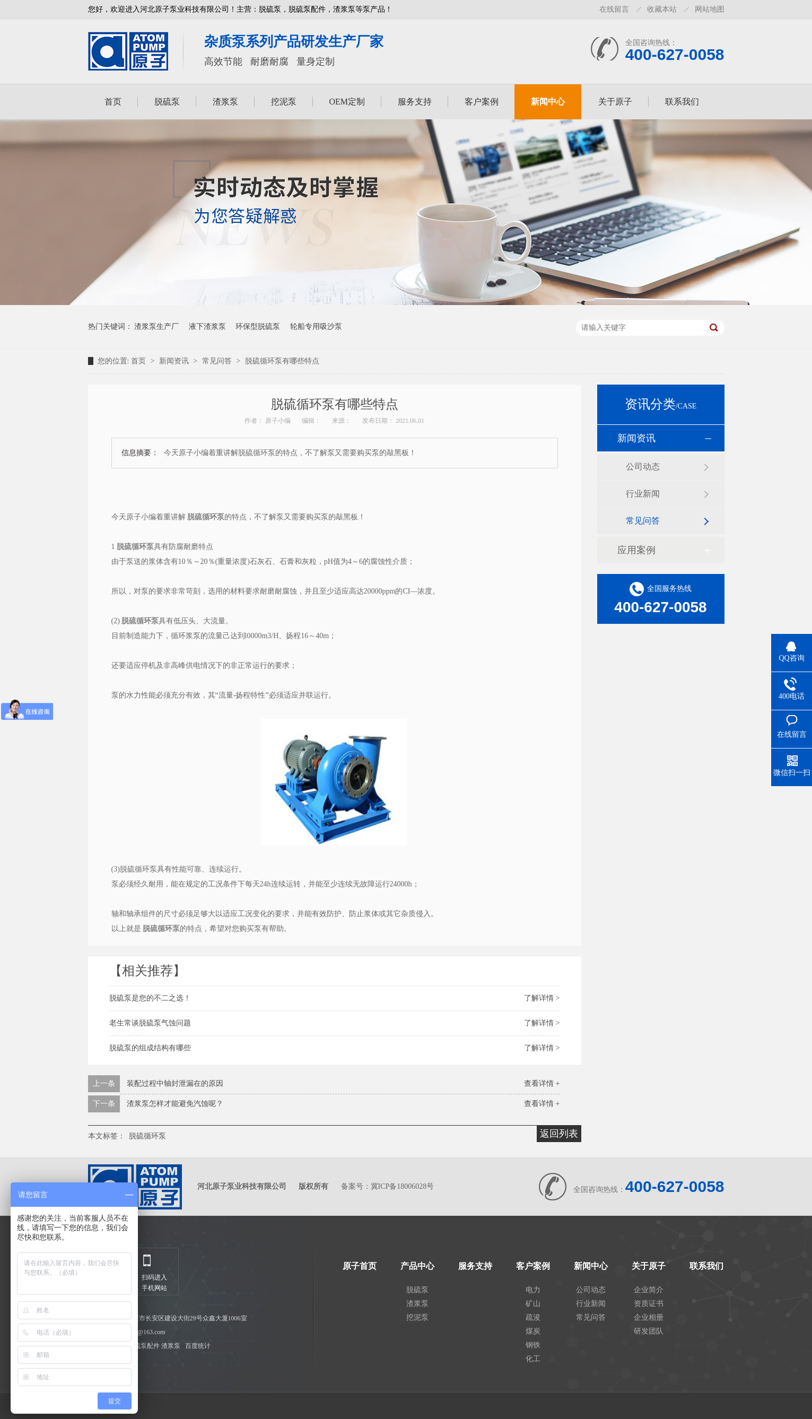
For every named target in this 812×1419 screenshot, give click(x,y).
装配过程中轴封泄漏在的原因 (175, 1083)
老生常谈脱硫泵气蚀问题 (150, 1023)
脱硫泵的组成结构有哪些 (150, 1048)
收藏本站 (662, 9)
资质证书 (648, 1304)
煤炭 (533, 1331)
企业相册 (648, 1317)
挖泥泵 (283, 101)
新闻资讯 (175, 361)
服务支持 (415, 101)
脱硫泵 (167, 101)
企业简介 (648, 1290)
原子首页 (360, 1266)
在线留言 (614, 9)
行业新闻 (643, 493)
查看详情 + (542, 1083)
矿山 (533, 1304)
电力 (533, 1290)
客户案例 (482, 101)
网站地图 (709, 9)
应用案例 (636, 550)
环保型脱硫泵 (257, 326)
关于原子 (615, 101)
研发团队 (648, 1331)
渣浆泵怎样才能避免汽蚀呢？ (175, 1104)
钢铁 (533, 1345)
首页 (112, 101)
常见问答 (218, 361)
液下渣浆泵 (207, 326)
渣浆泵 (225, 101)
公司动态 (643, 466)
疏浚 (533, 1317)
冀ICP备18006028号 (402, 1186)
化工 (533, 1359)
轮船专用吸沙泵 (316, 326)
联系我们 (682, 101)
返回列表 (559, 1133)
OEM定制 (347, 101)
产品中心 (417, 1266)
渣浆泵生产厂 (156, 326)
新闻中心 (548, 101)
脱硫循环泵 (147, 1136)
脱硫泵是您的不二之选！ (150, 998)
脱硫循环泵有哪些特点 (282, 361)
